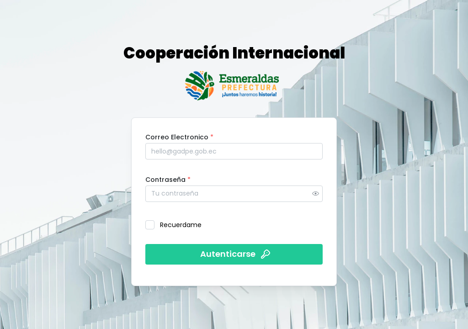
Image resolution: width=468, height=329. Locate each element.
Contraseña (168, 179)
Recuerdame (181, 224)
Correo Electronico (179, 137)
